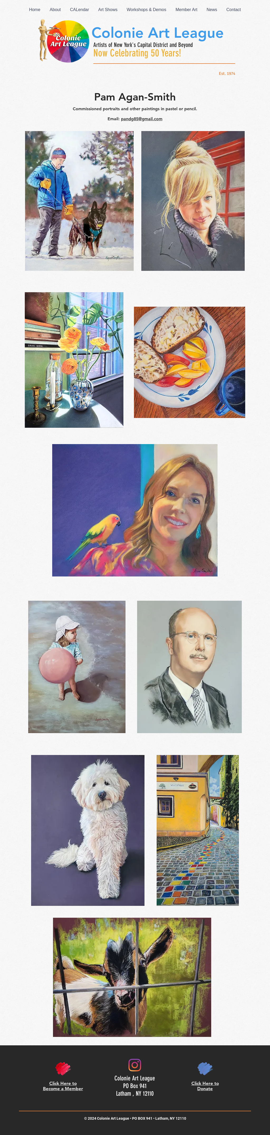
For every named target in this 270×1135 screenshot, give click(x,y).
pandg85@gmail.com (141, 118)
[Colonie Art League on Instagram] (134, 1065)
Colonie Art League (157, 32)
